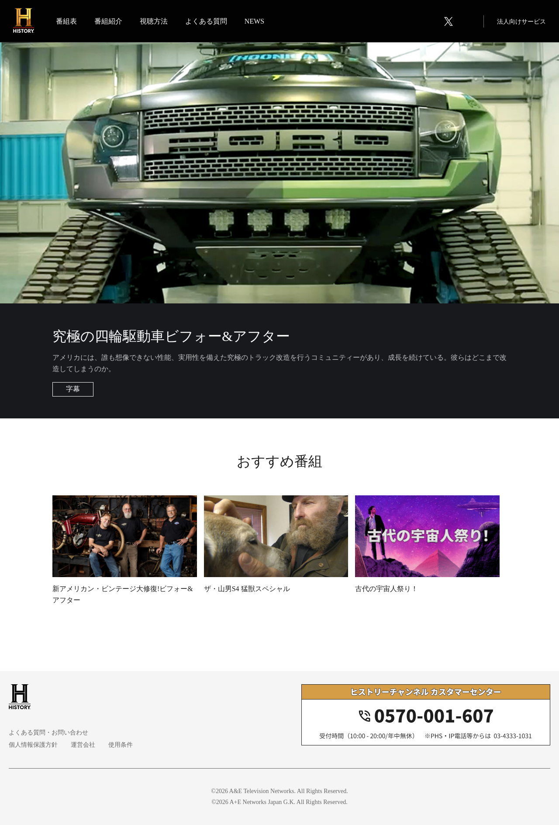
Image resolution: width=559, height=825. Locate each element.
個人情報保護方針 (33, 744)
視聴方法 (154, 21)
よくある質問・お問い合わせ (48, 732)
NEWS (254, 21)
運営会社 (83, 744)
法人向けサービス (521, 21)
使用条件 (120, 744)
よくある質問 (206, 21)
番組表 (66, 21)
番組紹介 (108, 21)
